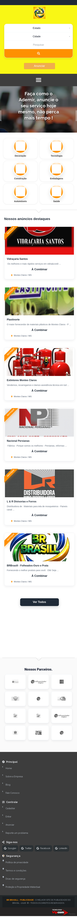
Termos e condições (16, 870)
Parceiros (72, 914)
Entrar (8, 816)
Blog (8, 784)
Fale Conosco (13, 793)
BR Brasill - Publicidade (20, 900)
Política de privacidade (17, 862)
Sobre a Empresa (14, 776)
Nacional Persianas (18, 441)
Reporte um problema (17, 833)
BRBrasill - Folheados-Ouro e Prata (27, 565)
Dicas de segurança (15, 879)
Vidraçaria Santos (17, 259)
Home (9, 768)
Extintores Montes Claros (22, 380)
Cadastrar (10, 808)
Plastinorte (13, 319)
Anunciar (39, 65)
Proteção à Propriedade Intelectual (23, 887)
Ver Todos (39, 602)
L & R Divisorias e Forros (21, 501)
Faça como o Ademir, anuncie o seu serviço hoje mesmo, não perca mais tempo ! (38, 106)
